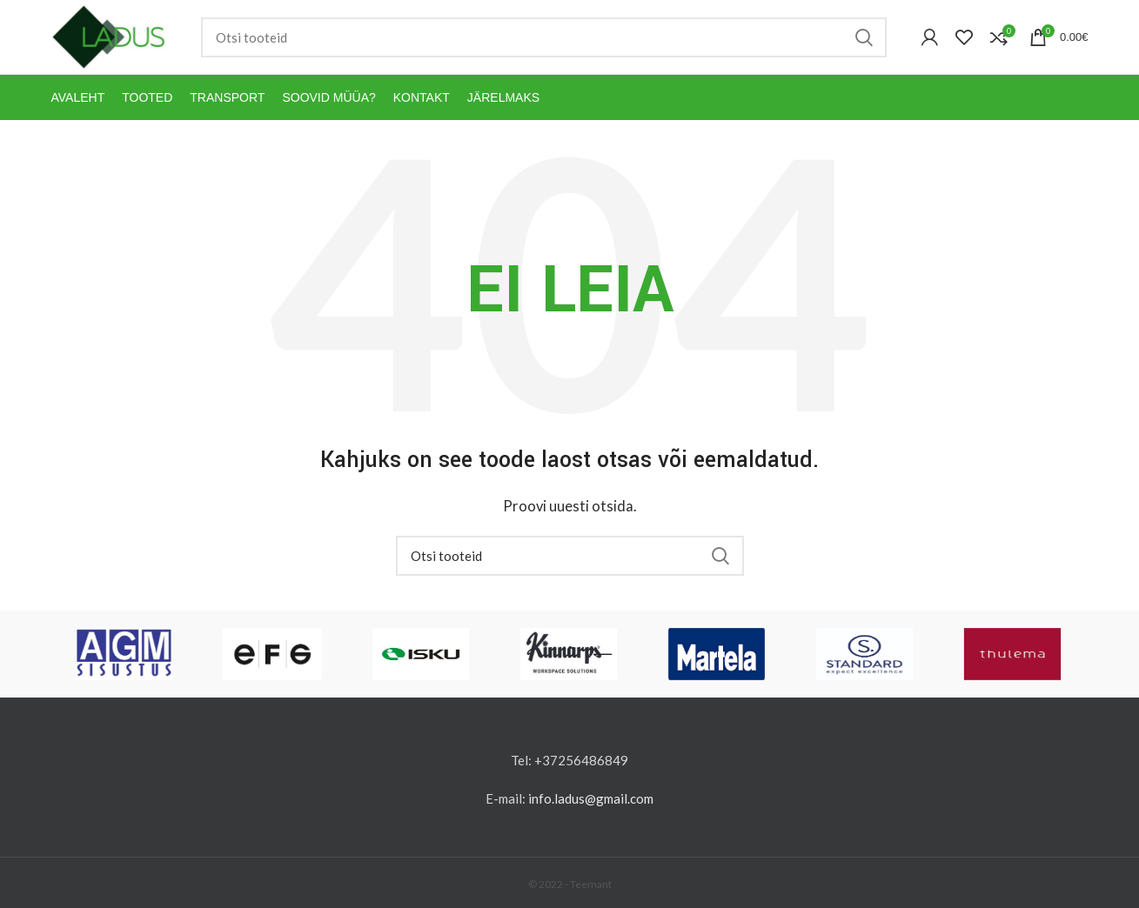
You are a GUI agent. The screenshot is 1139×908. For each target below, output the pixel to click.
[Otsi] (544, 37)
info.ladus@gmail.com (590, 798)
